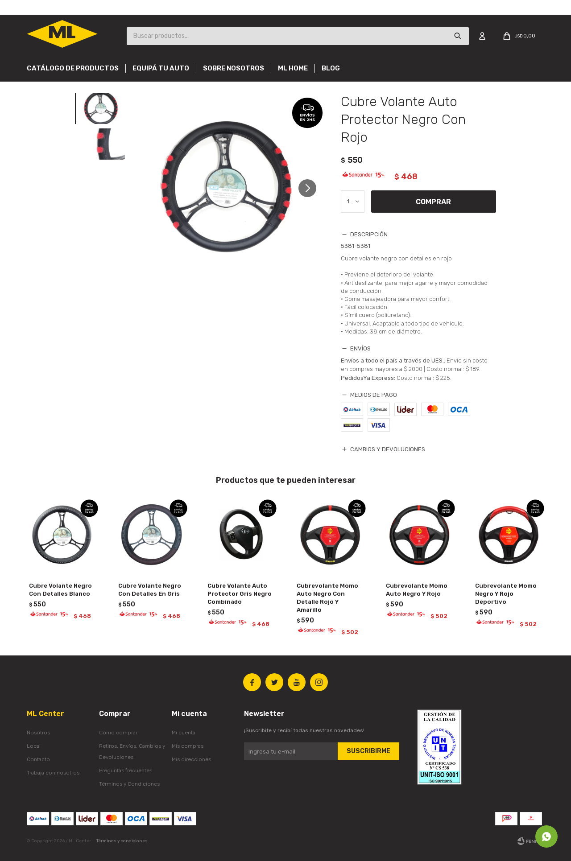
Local (34, 746)
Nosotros (38, 732)
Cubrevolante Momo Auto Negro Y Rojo (416, 589)
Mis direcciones (191, 759)
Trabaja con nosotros (53, 773)
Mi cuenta (183, 732)
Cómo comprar (118, 732)
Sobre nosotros (233, 68)
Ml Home (293, 68)
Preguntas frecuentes (125, 770)
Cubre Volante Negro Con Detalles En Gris (149, 589)
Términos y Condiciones (129, 784)
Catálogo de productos (73, 68)
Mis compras (187, 746)
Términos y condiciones (122, 841)
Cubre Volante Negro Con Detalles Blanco (60, 589)
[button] (310, 192)
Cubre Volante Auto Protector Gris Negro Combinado (239, 593)
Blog (331, 68)
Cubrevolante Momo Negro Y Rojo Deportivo (506, 593)
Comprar (433, 202)
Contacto (38, 759)
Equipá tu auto (160, 68)
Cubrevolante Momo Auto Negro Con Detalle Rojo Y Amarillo (327, 597)
